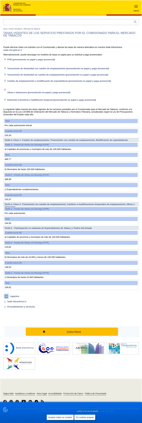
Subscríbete (74, 332)
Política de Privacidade (95, 393)
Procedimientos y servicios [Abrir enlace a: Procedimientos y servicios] (21, 307)
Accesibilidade (55, 393)
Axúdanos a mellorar (25, 393)
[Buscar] (71, 22)
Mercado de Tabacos (32, 29)
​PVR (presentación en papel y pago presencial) (31, 59)
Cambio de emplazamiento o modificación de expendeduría (59, 81)
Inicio (5, 29)
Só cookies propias (85, 417)
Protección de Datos (73, 393)
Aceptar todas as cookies (60, 417)
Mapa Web (8, 393)
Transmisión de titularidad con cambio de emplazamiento (58, 68)
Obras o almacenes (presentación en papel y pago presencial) (38, 92)
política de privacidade (88, 411)
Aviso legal (42, 393)
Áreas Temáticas (16, 29)
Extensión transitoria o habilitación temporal (51, 100)
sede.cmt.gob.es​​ (12, 50)
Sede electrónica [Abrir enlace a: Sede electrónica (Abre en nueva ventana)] (16, 301)
